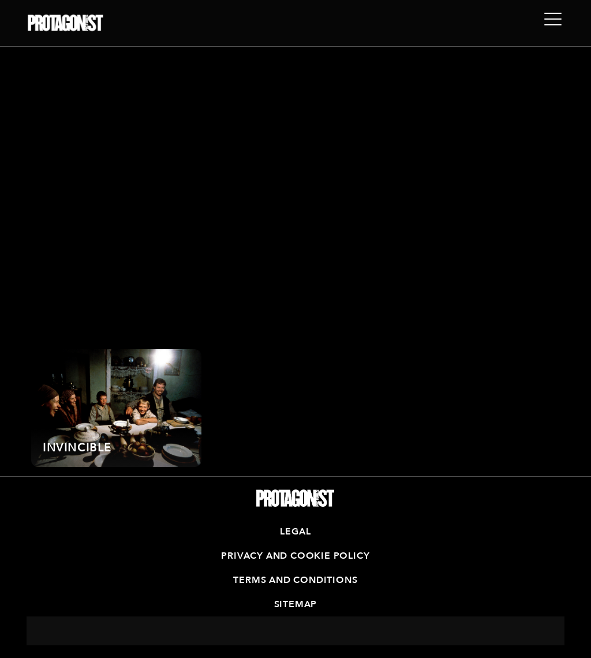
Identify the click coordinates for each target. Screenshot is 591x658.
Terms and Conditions (295, 580)
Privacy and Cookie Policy (295, 555)
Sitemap (295, 604)
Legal (295, 531)
